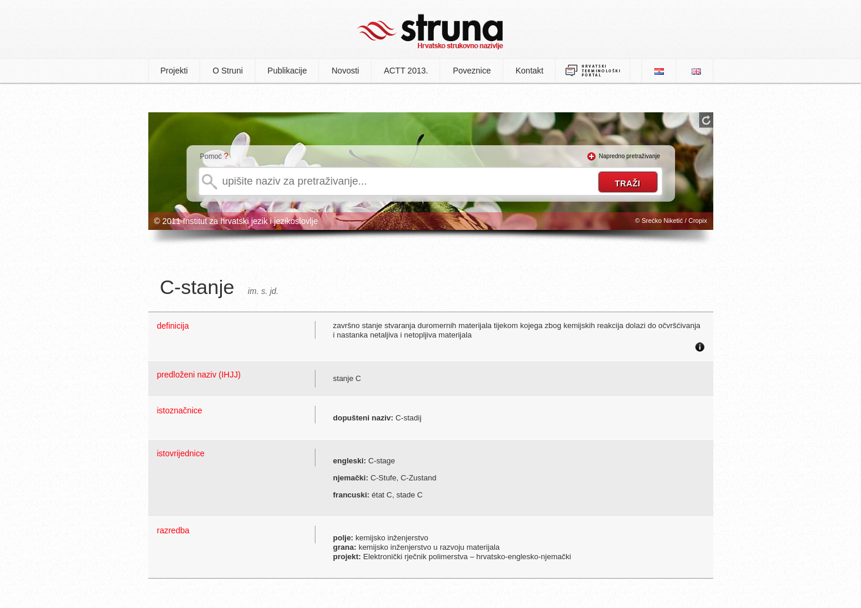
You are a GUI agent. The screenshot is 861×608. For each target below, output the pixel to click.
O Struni (227, 70)
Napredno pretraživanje (629, 156)
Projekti (174, 70)
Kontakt (529, 70)
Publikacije (287, 70)
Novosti (345, 70)
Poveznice (472, 70)
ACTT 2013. (406, 70)
